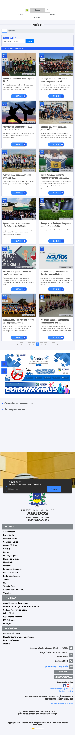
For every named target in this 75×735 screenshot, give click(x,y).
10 (45, 344)
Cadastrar (54, 489)
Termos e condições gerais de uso (61, 689)
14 (53, 344)
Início (4, 31)
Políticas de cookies (66, 691)
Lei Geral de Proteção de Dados (62, 703)
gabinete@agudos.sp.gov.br (56, 666)
